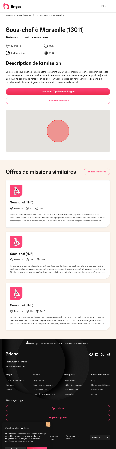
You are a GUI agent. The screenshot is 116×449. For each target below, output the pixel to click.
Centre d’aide (97, 389)
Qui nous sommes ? (15, 380)
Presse (9, 389)
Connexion (69, 394)
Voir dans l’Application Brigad (58, 91)
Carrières (10, 385)
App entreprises (58, 417)
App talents (58, 408)
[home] (12, 6)
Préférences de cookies (72, 437)
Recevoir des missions (43, 385)
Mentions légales (54, 437)
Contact (94, 394)
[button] (103, 6)
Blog (93, 380)
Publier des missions (73, 385)
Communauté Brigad (100, 385)
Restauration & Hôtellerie (17, 362)
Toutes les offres (97, 171)
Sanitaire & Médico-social (17, 366)
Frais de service (40, 389)
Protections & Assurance (44, 394)
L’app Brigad (38, 380)
